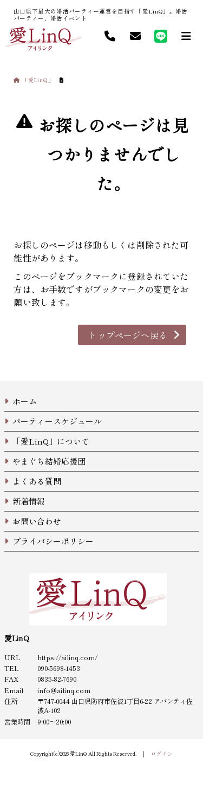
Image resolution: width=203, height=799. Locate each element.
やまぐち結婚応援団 (49, 461)
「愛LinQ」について (50, 441)
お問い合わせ (36, 521)
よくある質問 (36, 481)
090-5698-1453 (58, 668)
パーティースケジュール (57, 421)
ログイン (162, 753)
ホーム (24, 401)
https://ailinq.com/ (67, 657)
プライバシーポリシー (53, 541)
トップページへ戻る (127, 334)
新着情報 (28, 501)
